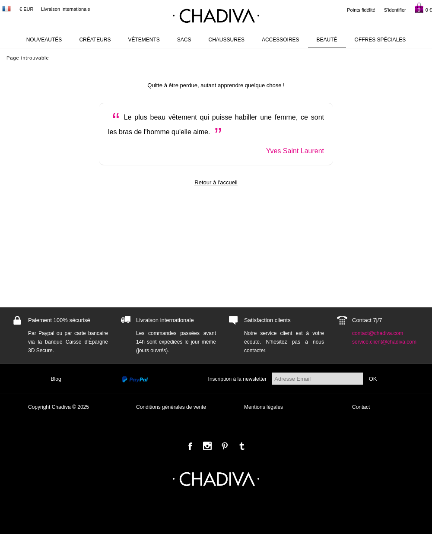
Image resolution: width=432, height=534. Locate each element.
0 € (423, 8)
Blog (56, 379)
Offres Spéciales (380, 40)
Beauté (327, 40)
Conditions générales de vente (171, 407)
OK (373, 379)
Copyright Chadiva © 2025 (58, 407)
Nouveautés (44, 40)
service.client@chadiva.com (384, 342)
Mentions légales (263, 407)
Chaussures (227, 40)
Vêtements (144, 40)
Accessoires (280, 40)
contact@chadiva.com (377, 333)
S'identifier (395, 10)
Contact (361, 407)
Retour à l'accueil (215, 182)
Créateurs (95, 40)
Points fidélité (361, 10)
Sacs (184, 40)
